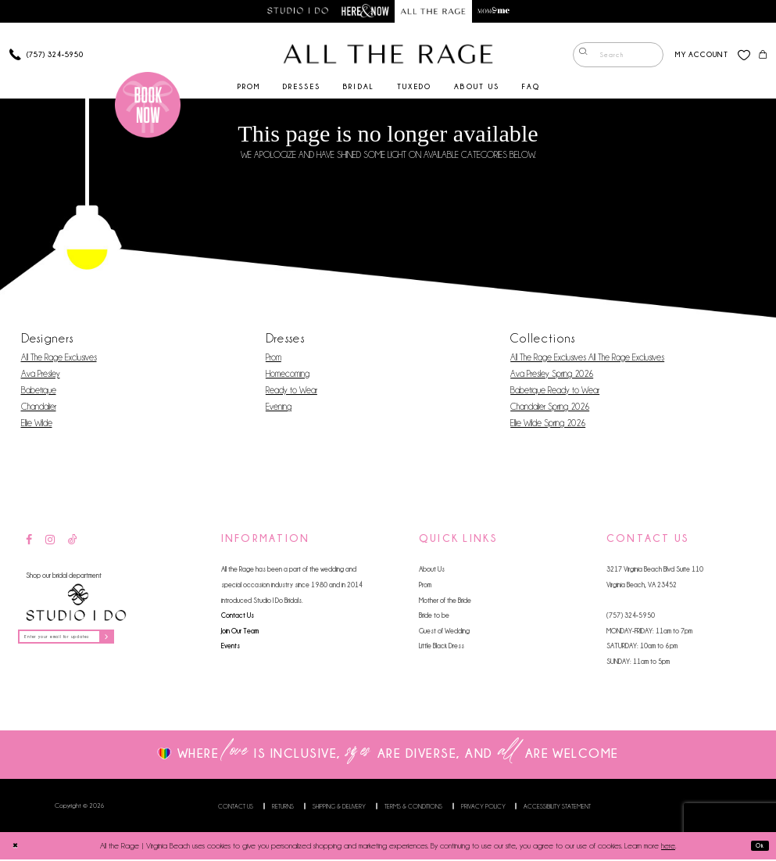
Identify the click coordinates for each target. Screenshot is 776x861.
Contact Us (237, 616)
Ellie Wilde (36, 424)
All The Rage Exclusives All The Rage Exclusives (587, 359)
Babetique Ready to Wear (554, 391)
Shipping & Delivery (339, 808)
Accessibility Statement (557, 808)
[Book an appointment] (148, 106)
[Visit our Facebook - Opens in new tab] (29, 542)
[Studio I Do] (76, 605)
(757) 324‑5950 (630, 616)
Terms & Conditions (413, 808)
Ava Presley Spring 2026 (551, 375)
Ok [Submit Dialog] (756, 847)
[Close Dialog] (17, 847)
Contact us (235, 808)
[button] (696, 56)
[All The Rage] (388, 56)
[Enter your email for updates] (84, 641)
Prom (273, 359)
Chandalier (38, 408)
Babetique (38, 391)
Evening (278, 408)
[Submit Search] (580, 57)
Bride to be (434, 616)
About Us (432, 571)
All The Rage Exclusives (59, 359)
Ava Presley (40, 375)
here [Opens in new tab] (668, 847)
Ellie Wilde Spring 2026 (547, 424)
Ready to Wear (291, 391)
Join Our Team (240, 632)
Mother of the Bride (445, 601)
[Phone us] (46, 56)
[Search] (612, 57)
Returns (283, 808)
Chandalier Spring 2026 (549, 408)
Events (230, 647)
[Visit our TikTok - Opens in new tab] (72, 542)
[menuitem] (612, 57)
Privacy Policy (483, 808)
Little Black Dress (441, 647)
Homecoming (287, 375)
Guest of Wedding (444, 632)
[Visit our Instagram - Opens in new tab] (50, 542)
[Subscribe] (141, 641)
